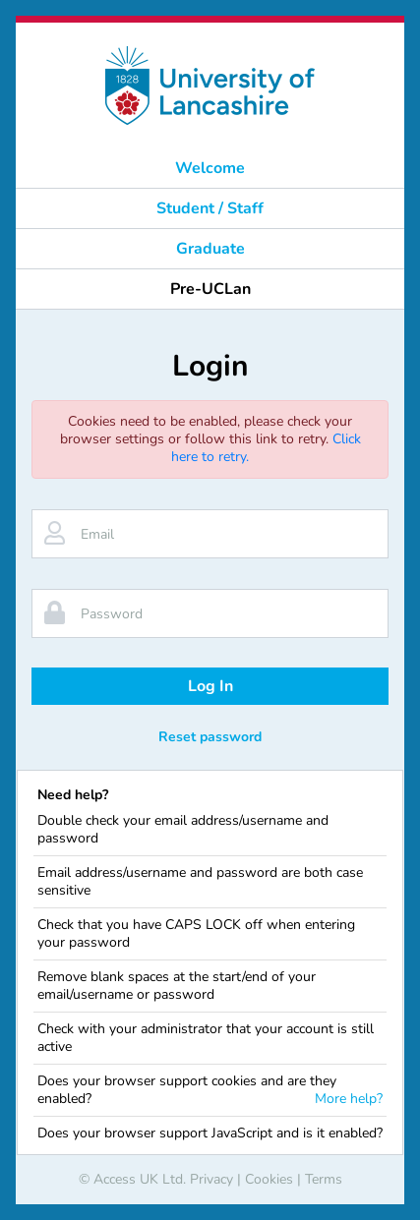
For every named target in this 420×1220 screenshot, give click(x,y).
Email (97, 534)
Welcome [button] (210, 168)
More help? (349, 1099)
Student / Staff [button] (210, 208)
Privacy (211, 1179)
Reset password (210, 736)
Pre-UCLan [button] (210, 289)
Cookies (269, 1179)
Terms (323, 1179)
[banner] (210, 85)
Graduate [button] (210, 249)
